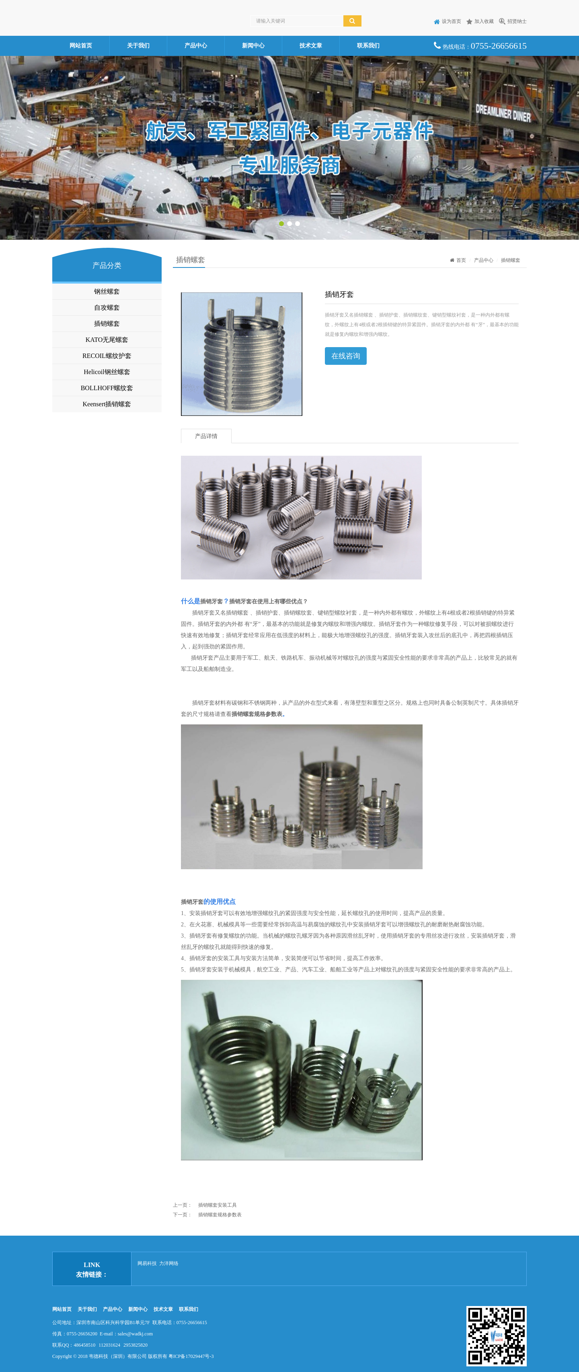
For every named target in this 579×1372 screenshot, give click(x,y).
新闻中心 (253, 46)
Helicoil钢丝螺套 (107, 371)
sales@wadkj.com (135, 1334)
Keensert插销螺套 (107, 404)
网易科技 (147, 1263)
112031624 (109, 1345)
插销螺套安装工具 (217, 1205)
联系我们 (368, 46)
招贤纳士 (513, 21)
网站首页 (81, 46)
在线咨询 (345, 356)
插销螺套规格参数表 (257, 714)
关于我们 (138, 46)
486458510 (84, 1345)
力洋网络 (169, 1263)
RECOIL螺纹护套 (106, 355)
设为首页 (447, 21)
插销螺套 (107, 323)
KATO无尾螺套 (107, 339)
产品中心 (196, 46)
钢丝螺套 (107, 291)
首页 (458, 260)
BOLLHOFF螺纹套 (107, 388)
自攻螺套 (107, 307)
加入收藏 (480, 21)
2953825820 (135, 1345)
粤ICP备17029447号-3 (191, 1356)
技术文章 (311, 46)
